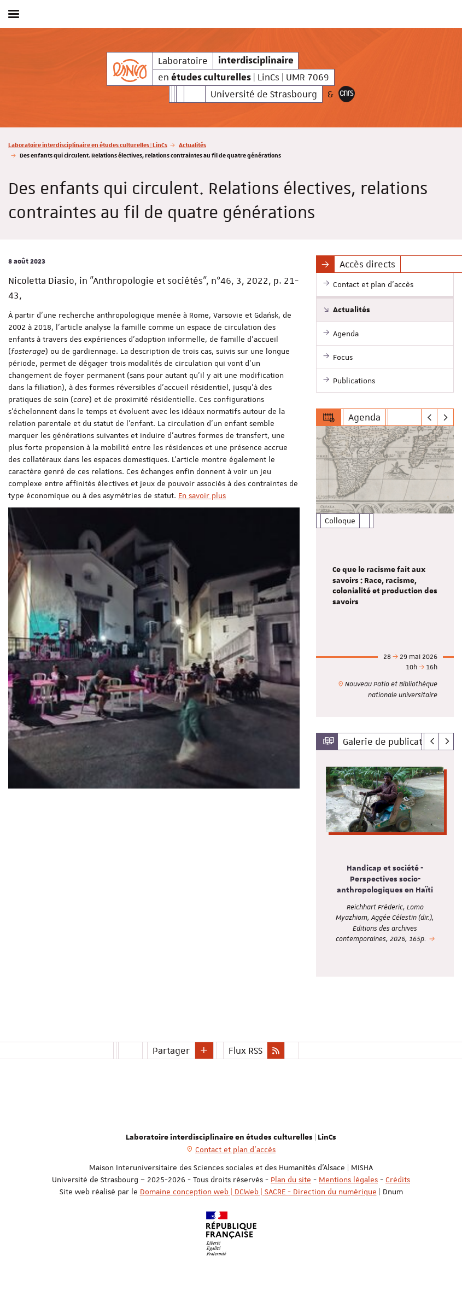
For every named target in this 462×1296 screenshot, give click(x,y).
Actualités (192, 144)
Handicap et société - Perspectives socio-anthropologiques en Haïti (385, 879)
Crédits (397, 1179)
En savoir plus (202, 495)
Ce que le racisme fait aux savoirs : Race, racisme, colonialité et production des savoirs (384, 586)
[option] (385, 571)
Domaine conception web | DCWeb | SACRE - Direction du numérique (258, 1191)
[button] (204, 1050)
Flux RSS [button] (245, 1050)
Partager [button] (171, 1050)
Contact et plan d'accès (235, 1149)
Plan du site (291, 1179)
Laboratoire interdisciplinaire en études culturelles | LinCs (87, 144)
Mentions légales (348, 1179)
